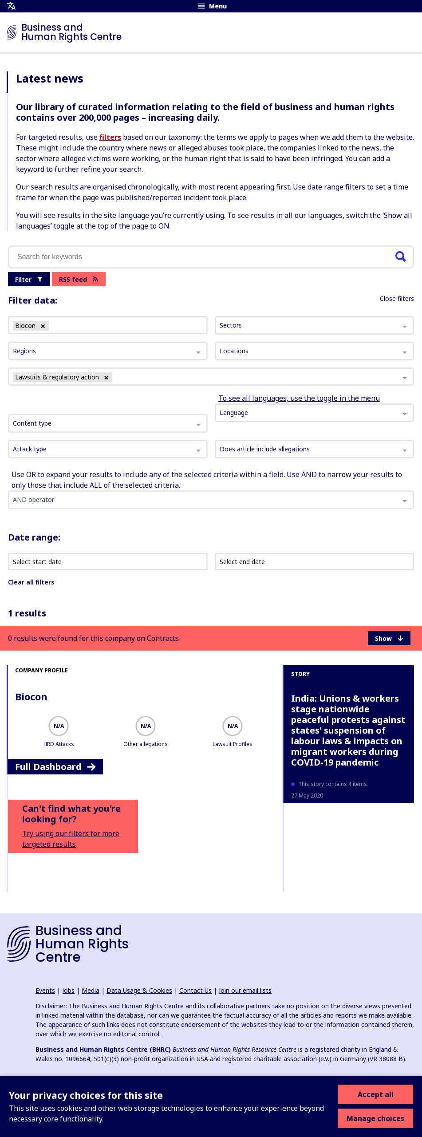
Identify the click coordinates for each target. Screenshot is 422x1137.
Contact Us (195, 990)
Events (45, 990)
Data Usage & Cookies (139, 990)
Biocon (31, 696)
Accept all (376, 1094)
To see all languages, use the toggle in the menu (299, 398)
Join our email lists (245, 990)
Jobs (68, 990)
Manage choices (375, 1118)
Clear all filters (31, 582)
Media (90, 990)
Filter (29, 279)
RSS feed (79, 279)
